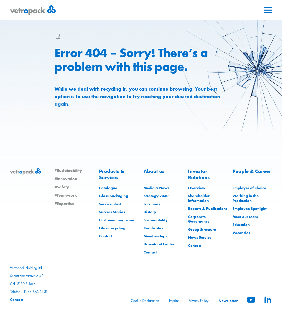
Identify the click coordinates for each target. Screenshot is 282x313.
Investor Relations (199, 174)
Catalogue (108, 187)
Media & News (156, 187)
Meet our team (245, 216)
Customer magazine (116, 220)
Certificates (153, 228)
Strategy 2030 (156, 195)
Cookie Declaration (145, 300)
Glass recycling (112, 228)
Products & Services (111, 174)
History (150, 211)
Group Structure (202, 229)
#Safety (62, 186)
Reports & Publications (207, 208)
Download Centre (159, 244)
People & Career (251, 171)
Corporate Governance (199, 219)
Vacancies (241, 232)
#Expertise (64, 203)
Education (241, 224)
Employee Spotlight (249, 208)
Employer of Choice (249, 187)
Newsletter (228, 300)
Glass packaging (113, 195)
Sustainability (156, 220)
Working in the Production (245, 198)
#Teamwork (66, 195)
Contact (105, 236)
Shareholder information (199, 198)
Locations (152, 203)
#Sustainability (68, 170)
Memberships (155, 236)
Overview (196, 187)
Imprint (174, 300)
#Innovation (66, 178)
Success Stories (112, 211)
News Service (199, 237)
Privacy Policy (198, 300)
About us (154, 171)
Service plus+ (110, 203)
